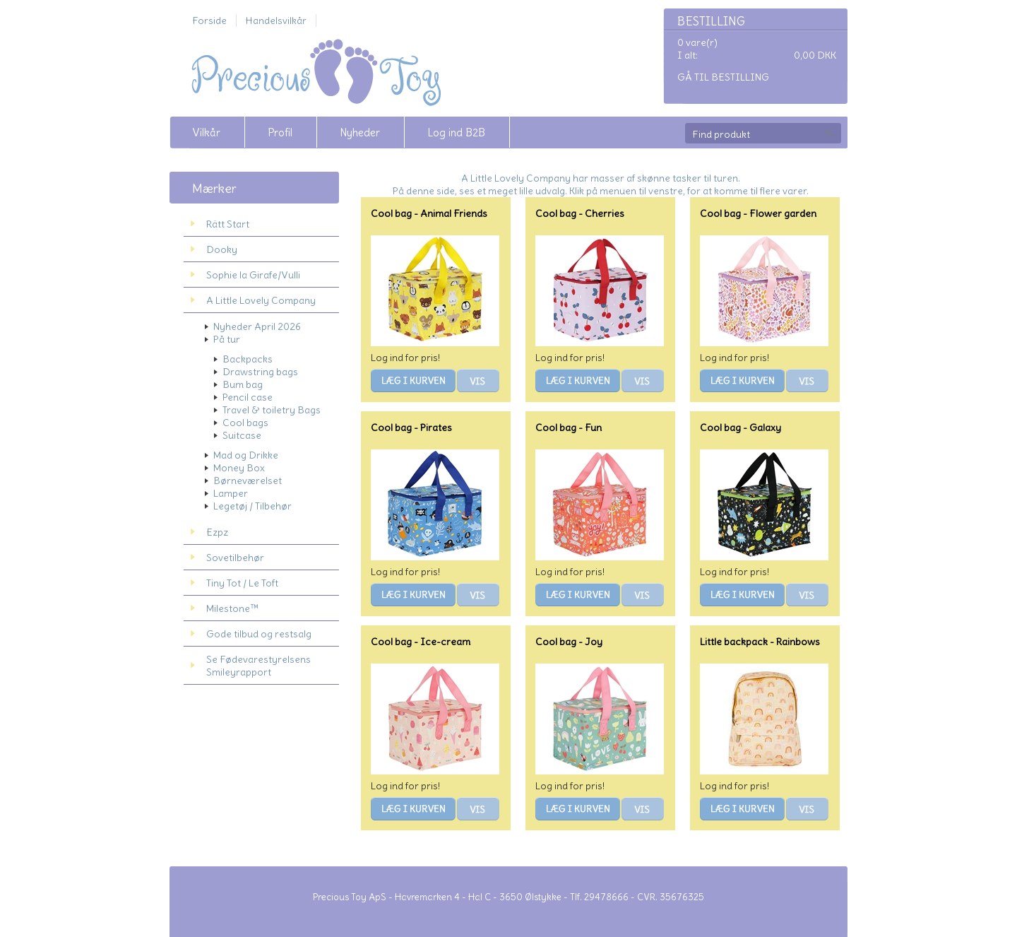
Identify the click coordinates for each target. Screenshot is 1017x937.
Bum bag (242, 384)
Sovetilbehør (235, 557)
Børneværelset (247, 480)
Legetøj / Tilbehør (252, 506)
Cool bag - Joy (568, 641)
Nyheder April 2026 (257, 326)
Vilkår (206, 132)
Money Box (239, 467)
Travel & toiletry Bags (271, 409)
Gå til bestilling (723, 77)
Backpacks (247, 359)
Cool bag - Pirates (411, 427)
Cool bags (245, 422)
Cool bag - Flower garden (758, 213)
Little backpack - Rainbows (760, 641)
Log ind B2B (456, 132)
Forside (209, 20)
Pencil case (247, 397)
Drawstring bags (260, 371)
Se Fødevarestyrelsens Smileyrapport (258, 665)
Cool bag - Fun (568, 427)
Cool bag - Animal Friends (429, 213)
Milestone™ (232, 608)
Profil (280, 132)
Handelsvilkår (276, 20)
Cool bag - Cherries (579, 213)
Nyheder (360, 132)
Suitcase (241, 435)
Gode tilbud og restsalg (258, 633)
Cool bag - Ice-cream (420, 641)
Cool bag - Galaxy (740, 427)
